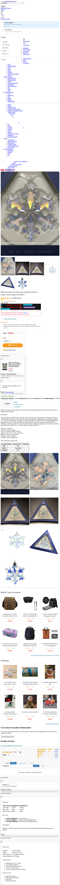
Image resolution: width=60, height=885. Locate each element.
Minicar (10, 100)
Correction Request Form (8, 736)
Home (3, 59)
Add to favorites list (9, 350)
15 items (56, 749)
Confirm (9, 789)
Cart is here (26, 45)
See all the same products (52, 723)
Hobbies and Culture (13, 74)
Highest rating (22, 763)
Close (2, 392)
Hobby (9, 104)
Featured (4, 50)
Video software (27, 58)
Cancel (3, 374)
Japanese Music (12, 78)
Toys (9, 94)
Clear (42, 765)
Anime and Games (13, 83)
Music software (8, 77)
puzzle (9, 98)
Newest (13, 763)
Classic (9, 81)
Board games (11, 101)
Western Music (12, 80)
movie (24, 61)
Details (25, 312)
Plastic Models (12, 107)
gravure (10, 75)
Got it (2, 834)
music (9, 64)
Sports (9, 71)
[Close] (2, 359)
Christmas (17, 406)
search (3, 6)
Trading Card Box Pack (14, 109)
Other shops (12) (10, 318)
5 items (56, 751)
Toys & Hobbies (8, 92)
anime (24, 60)
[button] (30, 17)
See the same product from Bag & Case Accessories (45, 655)
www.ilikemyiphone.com (9, 1)
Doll (9, 97)
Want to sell (5, 53)
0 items (56, 757)
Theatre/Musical (12, 86)
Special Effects (12, 66)
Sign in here (26, 41)
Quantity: (5, 784)
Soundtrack (11, 84)
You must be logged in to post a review (11, 745)
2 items (56, 753)
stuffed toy (10, 95)
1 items (56, 755)
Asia (9, 90)
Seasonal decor (19, 404)
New (17, 305)
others (9, 67)
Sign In (3, 9)
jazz (9, 87)
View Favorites (9, 392)
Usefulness (32, 763)
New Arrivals (5, 45)
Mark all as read (5, 19)
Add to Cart (12, 345)
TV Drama (26, 63)
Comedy (10, 72)
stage (9, 69)
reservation (5, 48)
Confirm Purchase (11, 374)
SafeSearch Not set (6, 8)
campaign (4, 42)
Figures (10, 106)
